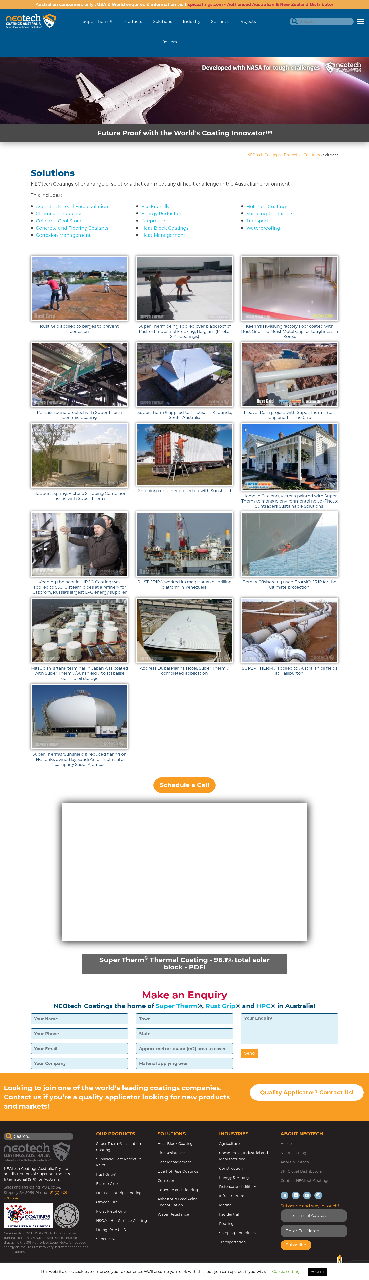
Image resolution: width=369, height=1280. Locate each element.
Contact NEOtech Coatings (305, 1180)
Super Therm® (98, 21)
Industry (191, 21)
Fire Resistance (171, 1153)
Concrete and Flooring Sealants (72, 228)
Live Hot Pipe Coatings (178, 1171)
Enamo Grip (107, 1183)
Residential (229, 1214)
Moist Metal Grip (111, 1211)
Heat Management (163, 235)
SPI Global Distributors (301, 1171)
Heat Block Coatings (165, 228)
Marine (225, 1205)
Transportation (232, 1242)
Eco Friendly (155, 206)
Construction (231, 1168)
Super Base (106, 1239)
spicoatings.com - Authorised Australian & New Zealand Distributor (260, 4)
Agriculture (229, 1143)
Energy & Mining (234, 1177)
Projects (247, 21)
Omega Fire (107, 1202)
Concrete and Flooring (178, 1189)
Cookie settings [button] (286, 1271)
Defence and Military (237, 1186)
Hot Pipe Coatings (267, 206)
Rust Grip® (106, 1174)
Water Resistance (173, 1214)
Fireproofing (155, 221)
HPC (264, 1006)
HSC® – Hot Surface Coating (121, 1220)
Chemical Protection (59, 214)
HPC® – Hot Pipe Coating (119, 1193)
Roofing (226, 1223)
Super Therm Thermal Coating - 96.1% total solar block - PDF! (184, 963)
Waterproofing (263, 228)
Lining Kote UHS (111, 1229)
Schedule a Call (184, 785)
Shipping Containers (269, 214)
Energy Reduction (162, 214)
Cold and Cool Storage (61, 221)
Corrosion (166, 1180)
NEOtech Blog (293, 1153)
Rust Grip (220, 1006)
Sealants (220, 21)
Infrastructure (231, 1196)
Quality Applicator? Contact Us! (306, 1092)
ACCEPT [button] (317, 1271)
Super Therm (176, 1006)
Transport (257, 221)
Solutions (162, 21)
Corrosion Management (63, 235)
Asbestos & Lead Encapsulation (72, 206)
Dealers (169, 41)
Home (286, 1143)
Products (133, 21)
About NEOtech (295, 1162)
